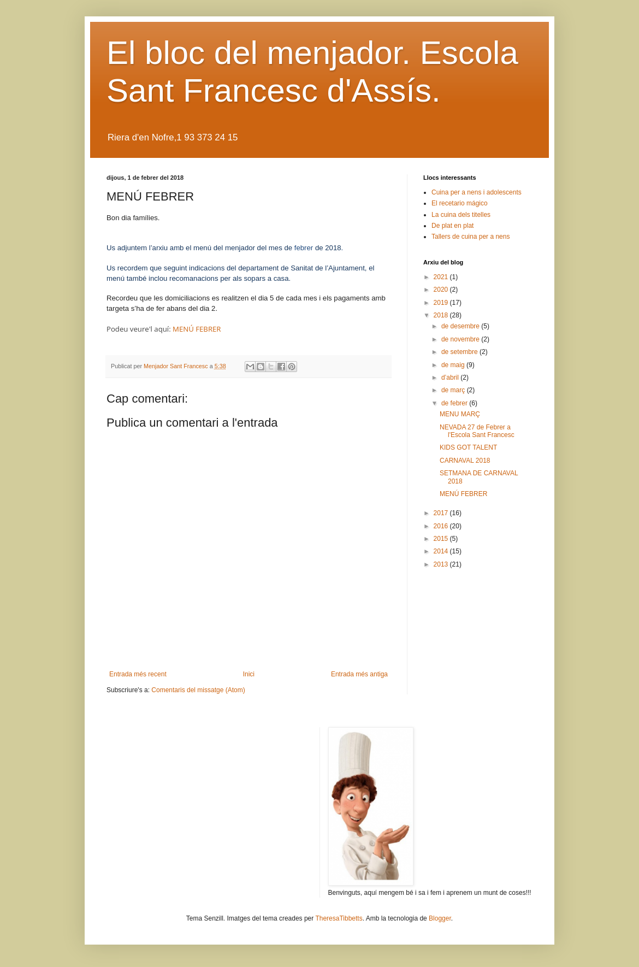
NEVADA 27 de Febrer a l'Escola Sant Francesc (477, 431)
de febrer (455, 403)
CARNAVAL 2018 (465, 460)
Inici (249, 674)
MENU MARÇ (460, 414)
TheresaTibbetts (338, 918)
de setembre (460, 352)
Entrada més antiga (359, 674)
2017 (442, 513)
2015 (442, 539)
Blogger (440, 918)
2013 (442, 564)
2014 (442, 551)
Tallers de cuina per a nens (470, 236)
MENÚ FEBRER (197, 329)
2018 (442, 315)
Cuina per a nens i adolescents (476, 192)
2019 (442, 302)
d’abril (450, 377)
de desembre (461, 326)
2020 (442, 289)
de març (454, 390)
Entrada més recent (138, 674)
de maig (453, 365)
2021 (442, 277)
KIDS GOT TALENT (468, 447)
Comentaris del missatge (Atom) (198, 690)
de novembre (461, 339)
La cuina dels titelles (460, 215)
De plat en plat (452, 225)
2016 (442, 526)
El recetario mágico (459, 203)
